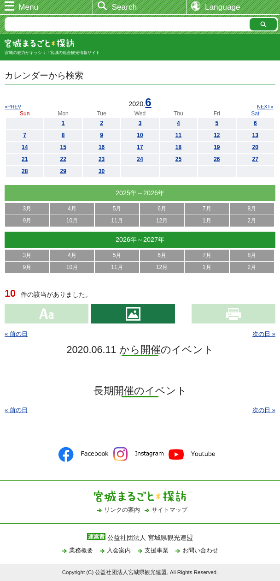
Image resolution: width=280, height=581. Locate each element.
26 (217, 159)
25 (178, 159)
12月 (162, 220)
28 (25, 171)
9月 (27, 220)
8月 (251, 208)
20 (255, 147)
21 (25, 159)
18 (178, 147)
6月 (162, 208)
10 (140, 135)
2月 (251, 220)
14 (25, 147)
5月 (117, 208)
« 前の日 (16, 333)
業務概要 (81, 550)
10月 (72, 220)
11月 (116, 220)
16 (102, 147)
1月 (207, 220)
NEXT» (265, 106)
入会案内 (119, 550)
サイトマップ (169, 509)
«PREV (13, 106)
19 (217, 147)
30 (102, 171)
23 (102, 159)
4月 (72, 208)
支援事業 (157, 550)
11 (178, 135)
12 (217, 135)
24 (140, 159)
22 (63, 159)
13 (255, 135)
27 (255, 159)
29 (63, 171)
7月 (207, 208)
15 (63, 147)
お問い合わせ (200, 550)
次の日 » (263, 333)
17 (140, 147)
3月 (27, 208)
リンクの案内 (122, 509)
